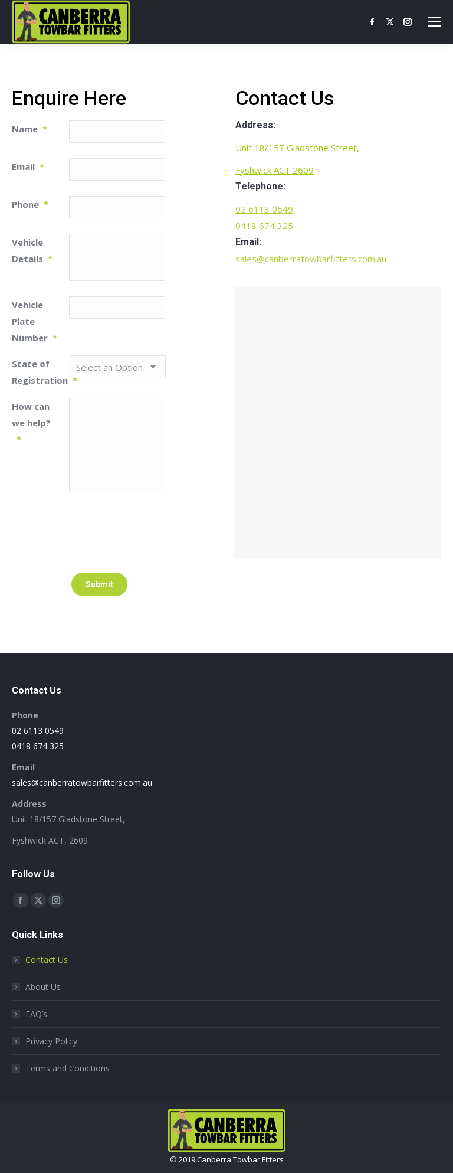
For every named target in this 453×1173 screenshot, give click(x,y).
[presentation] (158, 531)
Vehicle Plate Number (34, 321)
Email (28, 166)
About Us (43, 986)
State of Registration (40, 372)
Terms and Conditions (67, 1068)
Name (29, 129)
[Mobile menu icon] (434, 22)
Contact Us (46, 959)
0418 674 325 (264, 225)
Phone (30, 204)
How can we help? (31, 422)
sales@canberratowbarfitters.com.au (310, 258)
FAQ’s (36, 1014)
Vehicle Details (32, 250)
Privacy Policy (51, 1041)
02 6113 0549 (264, 209)
